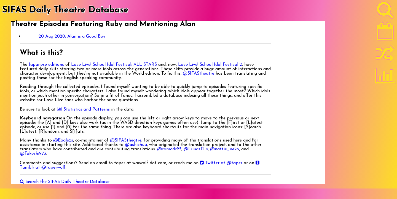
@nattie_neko (224, 149)
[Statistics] (385, 78)
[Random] (385, 56)
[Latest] (385, 33)
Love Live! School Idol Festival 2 (210, 64)
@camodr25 (169, 149)
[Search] (385, 11)
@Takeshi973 (33, 153)
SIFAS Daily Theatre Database (65, 10)
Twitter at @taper (221, 163)
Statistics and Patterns (83, 109)
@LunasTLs (196, 149)
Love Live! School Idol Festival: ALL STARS (114, 64)
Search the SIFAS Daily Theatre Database (64, 182)
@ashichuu (136, 145)
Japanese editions (46, 64)
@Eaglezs (63, 140)
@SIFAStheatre (198, 73)
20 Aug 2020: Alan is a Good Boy (72, 36)
